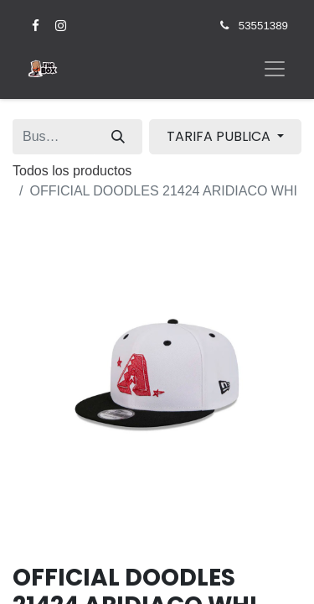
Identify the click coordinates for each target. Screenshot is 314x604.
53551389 (263, 25)
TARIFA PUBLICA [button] (220, 136)
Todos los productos (72, 171)
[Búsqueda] (118, 136)
